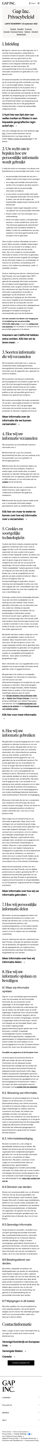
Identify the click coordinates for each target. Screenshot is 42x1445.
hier (33, 1071)
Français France (16, 32)
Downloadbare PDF (21, 1363)
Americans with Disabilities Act (12, 1440)
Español (20, 29)
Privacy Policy (7, 1434)
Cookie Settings (20, 1434)
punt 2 (19, 669)
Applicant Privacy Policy (10, 1438)
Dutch (32, 3)
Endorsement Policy (32, 1440)
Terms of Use (6, 1432)
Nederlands (21, 34)
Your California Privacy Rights (12, 1436)
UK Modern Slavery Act (28, 1438)
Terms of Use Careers (20, 1432)
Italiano (27, 32)
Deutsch (35, 32)
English (13, 29)
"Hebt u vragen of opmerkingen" (20, 139)
